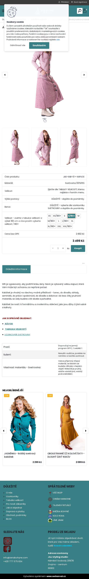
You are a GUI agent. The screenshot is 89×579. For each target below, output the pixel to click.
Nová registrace (80, 2)
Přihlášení (65, 2)
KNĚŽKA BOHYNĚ (61, 511)
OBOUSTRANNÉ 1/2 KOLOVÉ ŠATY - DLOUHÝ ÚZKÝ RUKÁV (66, 455)
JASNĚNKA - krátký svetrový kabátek (19, 455)
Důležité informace (16, 269)
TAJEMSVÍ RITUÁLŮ (62, 505)
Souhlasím (39, 45)
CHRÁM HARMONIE (62, 498)
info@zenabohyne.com (15, 557)
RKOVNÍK (13, 334)
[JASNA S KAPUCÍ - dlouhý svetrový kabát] (44, 74)
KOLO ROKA (58, 515)
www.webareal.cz (56, 576)
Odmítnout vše (17, 45)
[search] (80, 11)
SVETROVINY (23, 334)
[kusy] (58, 248)
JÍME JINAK (58, 520)
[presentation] (5, 75)
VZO (6, 334)
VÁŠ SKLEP (57, 492)
